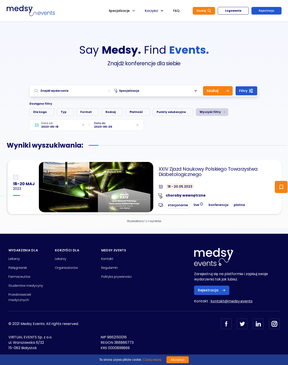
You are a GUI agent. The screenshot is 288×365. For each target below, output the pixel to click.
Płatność (136, 112)
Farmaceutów (19, 276)
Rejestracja (266, 11)
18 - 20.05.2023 (180, 186)
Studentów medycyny (25, 285)
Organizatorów (66, 267)
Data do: (100, 123)
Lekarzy (14, 259)
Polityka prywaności (116, 276)
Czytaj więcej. (152, 359)
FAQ (176, 10)
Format (86, 112)
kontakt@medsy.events (232, 301)
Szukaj (204, 11)
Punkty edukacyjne (171, 112)
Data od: (47, 123)
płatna (239, 205)
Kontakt (107, 259)
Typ (63, 112)
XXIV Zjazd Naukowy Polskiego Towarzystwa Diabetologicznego (208, 171)
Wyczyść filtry (210, 112)
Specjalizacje (156, 91)
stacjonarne (178, 205)
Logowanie (233, 11)
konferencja (218, 205)
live (198, 204)
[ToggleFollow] (281, 187)
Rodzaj (111, 112)
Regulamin (109, 267)
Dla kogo (40, 112)
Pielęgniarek (17, 267)
